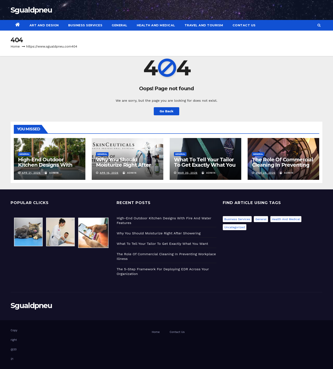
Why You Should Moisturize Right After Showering (123, 164)
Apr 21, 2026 (31, 172)
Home (15, 46)
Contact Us (244, 25)
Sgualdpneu (31, 10)
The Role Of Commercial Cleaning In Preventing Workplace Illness (282, 164)
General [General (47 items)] (261, 219)
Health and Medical (156, 25)
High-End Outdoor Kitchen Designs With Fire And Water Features (48, 164)
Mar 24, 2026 (265, 172)
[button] (319, 25)
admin (52, 172)
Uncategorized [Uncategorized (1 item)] (234, 227)
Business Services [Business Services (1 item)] (237, 219)
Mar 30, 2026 (188, 172)
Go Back (167, 111)
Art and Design (44, 25)
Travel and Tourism (204, 25)
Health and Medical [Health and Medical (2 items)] (286, 219)
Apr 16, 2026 (109, 172)
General (119, 25)
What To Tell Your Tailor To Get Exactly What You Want (204, 164)
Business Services (85, 25)
